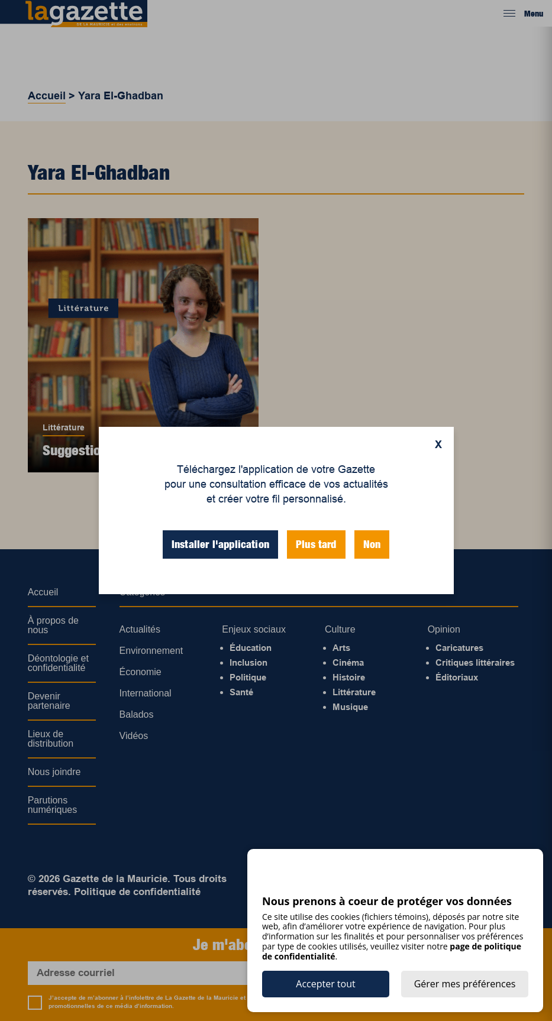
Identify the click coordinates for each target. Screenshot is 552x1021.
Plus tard (316, 544)
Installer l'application (220, 544)
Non (372, 544)
